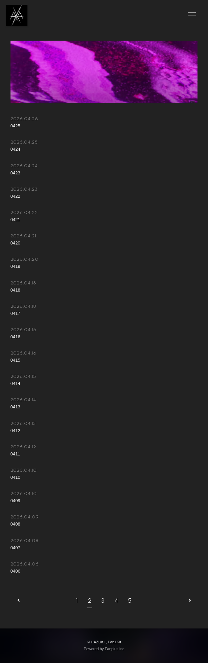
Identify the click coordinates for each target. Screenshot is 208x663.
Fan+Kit (114, 642)
